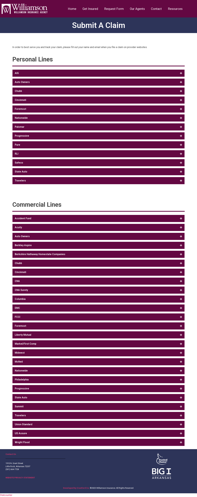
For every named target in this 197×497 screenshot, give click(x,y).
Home (72, 9)
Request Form (114, 9)
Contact (156, 9)
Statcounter (6, 495)
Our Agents (137, 9)
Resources (175, 9)
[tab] (98, 73)
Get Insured (90, 9)
